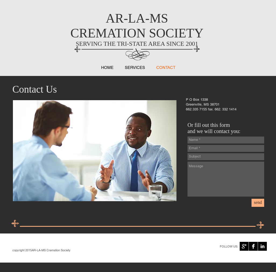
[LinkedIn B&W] (262, 246)
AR (115, 18)
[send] (258, 203)
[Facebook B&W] (253, 246)
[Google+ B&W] (244, 246)
